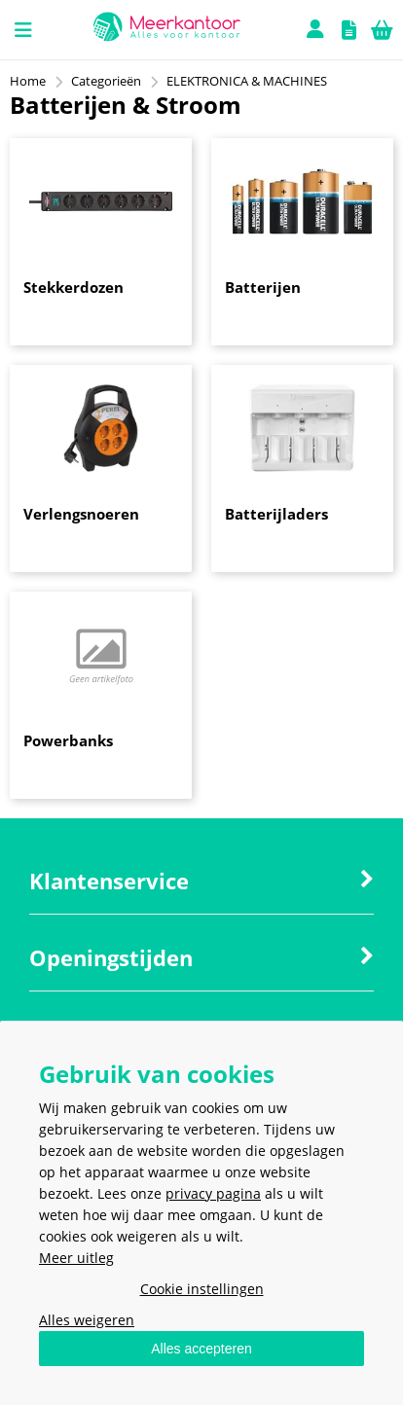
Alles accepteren (201, 1348)
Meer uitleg (76, 1257)
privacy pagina (213, 1193)
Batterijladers (276, 513)
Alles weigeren (86, 1320)
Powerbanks (68, 740)
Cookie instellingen (202, 1288)
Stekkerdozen (73, 287)
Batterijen (263, 287)
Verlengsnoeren (81, 513)
